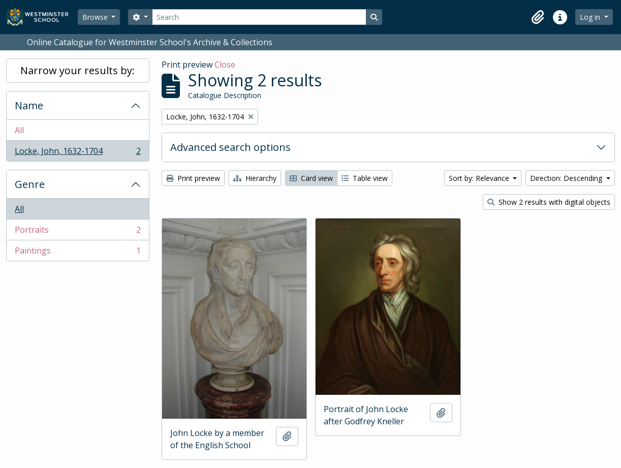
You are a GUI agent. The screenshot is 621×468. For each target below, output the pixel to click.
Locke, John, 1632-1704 (77, 153)
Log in (591, 17)
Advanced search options (230, 147)
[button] (537, 17)
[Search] (259, 17)
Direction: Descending (567, 178)
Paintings (77, 252)
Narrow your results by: (77, 70)
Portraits (77, 232)
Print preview (193, 178)
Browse (96, 17)
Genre (30, 184)
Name (29, 105)
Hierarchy (254, 178)
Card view (311, 178)
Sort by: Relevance (480, 178)
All (19, 130)
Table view (364, 178)
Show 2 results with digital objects (548, 202)
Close (224, 64)
